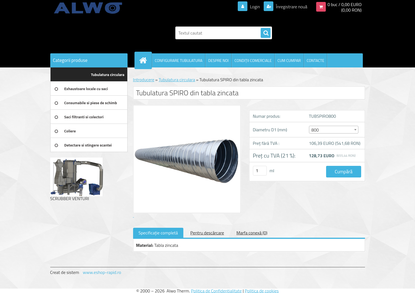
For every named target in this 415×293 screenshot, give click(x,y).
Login (255, 6)
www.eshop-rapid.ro (102, 272)
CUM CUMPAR (289, 60)
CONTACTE (315, 60)
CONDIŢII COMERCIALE (253, 60)
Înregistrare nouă (291, 6)
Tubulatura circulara (176, 79)
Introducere (143, 79)
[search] (266, 33)
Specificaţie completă (158, 232)
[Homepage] (145, 60)
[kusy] (260, 171)
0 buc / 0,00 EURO (344, 4)
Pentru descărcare (207, 232)
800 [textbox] (315, 130)
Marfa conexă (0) (251, 232)
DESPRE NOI (218, 60)
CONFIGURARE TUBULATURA (179, 60)
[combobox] (333, 130)
